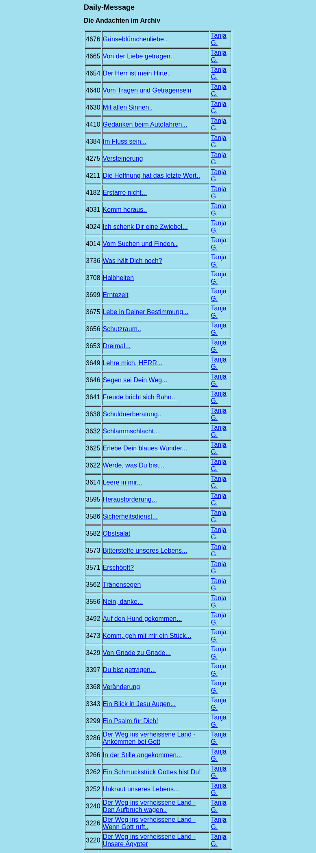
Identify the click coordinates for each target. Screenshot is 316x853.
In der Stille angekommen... (142, 755)
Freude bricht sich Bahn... (140, 397)
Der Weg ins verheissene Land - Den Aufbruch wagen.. (149, 806)
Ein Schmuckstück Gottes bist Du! (152, 772)
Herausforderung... (130, 499)
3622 (93, 465)
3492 (93, 618)
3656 (93, 328)
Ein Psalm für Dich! (130, 720)
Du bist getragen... (129, 669)
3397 (93, 669)
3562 (93, 584)
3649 (93, 363)
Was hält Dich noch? (132, 260)
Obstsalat (117, 533)
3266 (93, 755)
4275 (93, 158)
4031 (93, 209)
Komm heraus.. (125, 209)
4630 (93, 107)
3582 (93, 533)
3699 (93, 294)
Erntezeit (116, 294)
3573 (93, 550)
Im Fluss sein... (125, 141)
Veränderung (121, 686)
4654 (93, 73)
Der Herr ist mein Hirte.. (137, 73)
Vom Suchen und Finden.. (140, 243)
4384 (93, 141)
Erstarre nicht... (125, 192)
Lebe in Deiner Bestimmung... (146, 311)
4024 (93, 226)
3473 (93, 635)
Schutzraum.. (122, 328)
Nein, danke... (123, 601)
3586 (93, 516)
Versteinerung (123, 158)
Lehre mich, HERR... (133, 363)
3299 (93, 720)
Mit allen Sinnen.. (128, 107)
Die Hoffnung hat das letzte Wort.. (151, 175)
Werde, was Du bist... (134, 465)
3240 (93, 806)
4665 (93, 56)
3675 (93, 311)
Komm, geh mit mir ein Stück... (147, 635)
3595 (93, 499)
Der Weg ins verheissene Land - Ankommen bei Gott (149, 738)
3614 (93, 482)
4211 (93, 175)
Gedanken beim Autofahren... (145, 124)
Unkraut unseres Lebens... (141, 789)
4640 (93, 90)
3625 (93, 448)
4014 (93, 243)
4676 (93, 39)
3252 (93, 789)
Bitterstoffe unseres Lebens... (145, 550)
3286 (93, 738)
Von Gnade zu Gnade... (137, 652)
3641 (93, 397)
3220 (93, 840)
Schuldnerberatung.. (132, 414)
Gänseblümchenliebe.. (135, 39)
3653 (93, 345)
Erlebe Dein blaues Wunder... (145, 448)
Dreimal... (117, 345)
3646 (93, 380)
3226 (93, 823)
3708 (93, 277)
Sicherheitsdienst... (130, 516)
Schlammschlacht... (131, 431)
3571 (93, 567)
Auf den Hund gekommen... (142, 618)
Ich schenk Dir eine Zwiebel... (145, 226)
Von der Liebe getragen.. (138, 56)
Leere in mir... (122, 482)
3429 (93, 652)
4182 (93, 192)
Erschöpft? (118, 567)
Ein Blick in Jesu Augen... (139, 703)
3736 (93, 260)
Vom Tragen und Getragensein (147, 90)
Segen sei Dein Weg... (135, 380)
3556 (93, 601)
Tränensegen (122, 584)
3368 (93, 686)
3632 (93, 431)
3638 (93, 414)
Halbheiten (118, 277)
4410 (93, 124)
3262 (93, 772)
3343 (93, 703)
